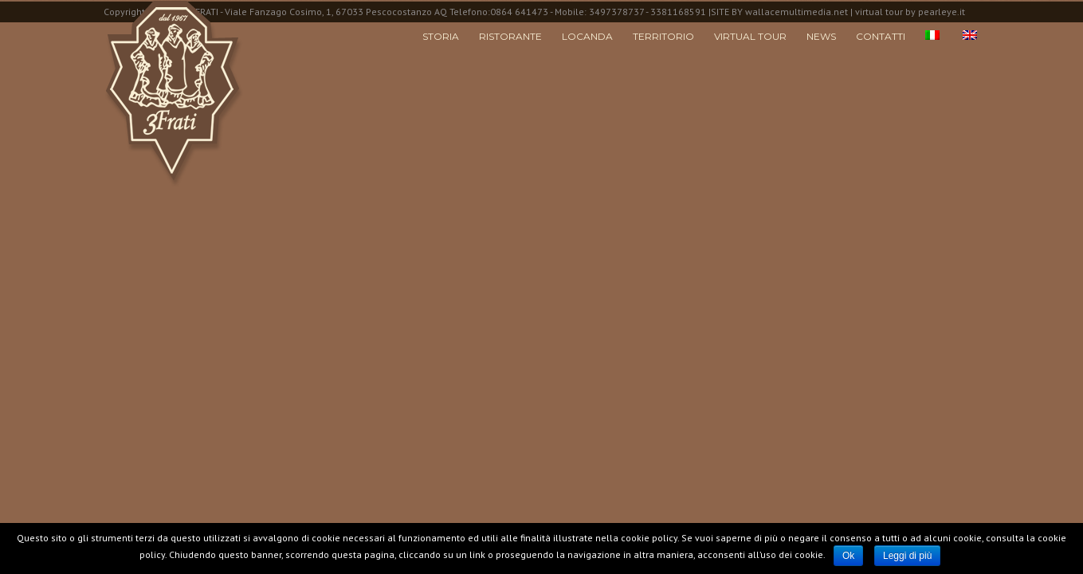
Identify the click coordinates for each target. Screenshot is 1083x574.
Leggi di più (907, 555)
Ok (848, 555)
